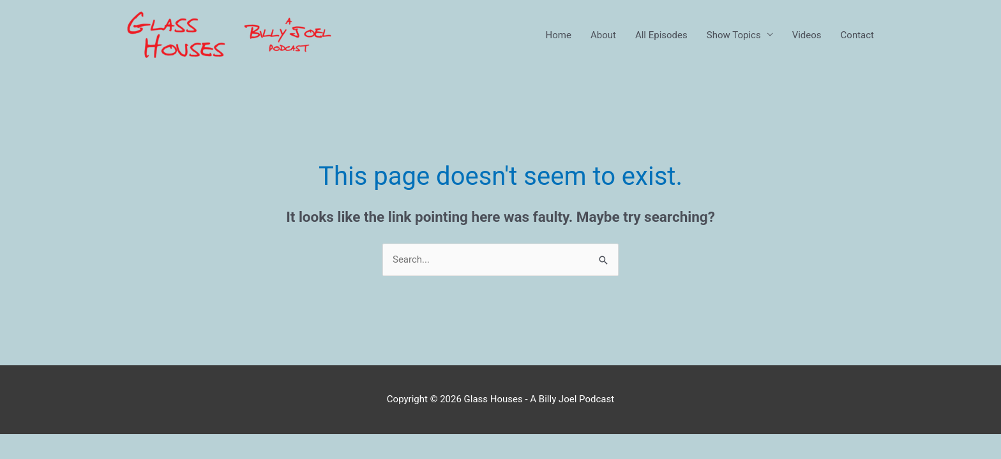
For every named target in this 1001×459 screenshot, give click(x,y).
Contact (857, 35)
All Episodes (661, 35)
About (603, 35)
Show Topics (734, 35)
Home (558, 35)
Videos (807, 35)
